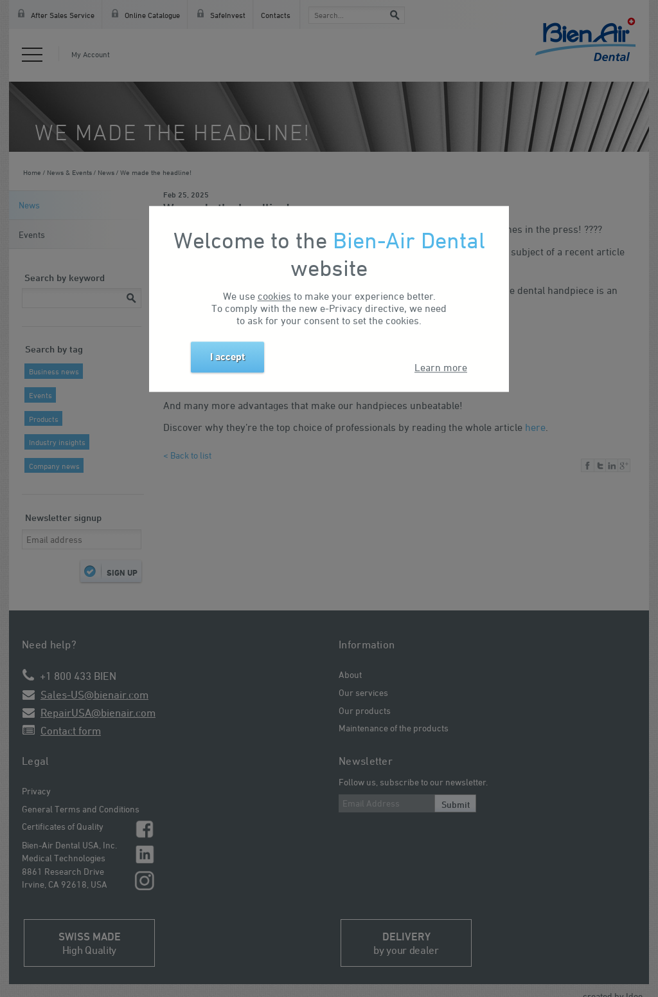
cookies (274, 296)
